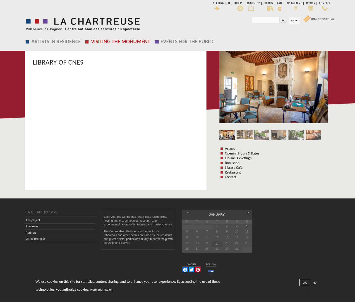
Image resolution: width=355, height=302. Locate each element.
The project (33, 220)
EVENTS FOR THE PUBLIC (187, 41)
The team (32, 226)
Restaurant (233, 172)
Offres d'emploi (35, 238)
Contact (230, 177)
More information (101, 289)
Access (230, 148)
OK (304, 282)
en (292, 21)
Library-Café (233, 167)
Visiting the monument (120, 41)
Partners (31, 232)
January (217, 214)
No (315, 282)
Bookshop (232, 163)
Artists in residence (56, 41)
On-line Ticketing (322, 19)
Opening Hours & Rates (242, 153)
